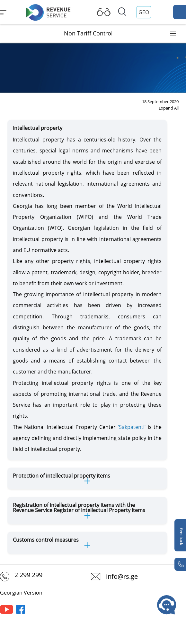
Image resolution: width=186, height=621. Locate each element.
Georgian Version (21, 592)
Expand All (169, 108)
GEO (143, 12)
